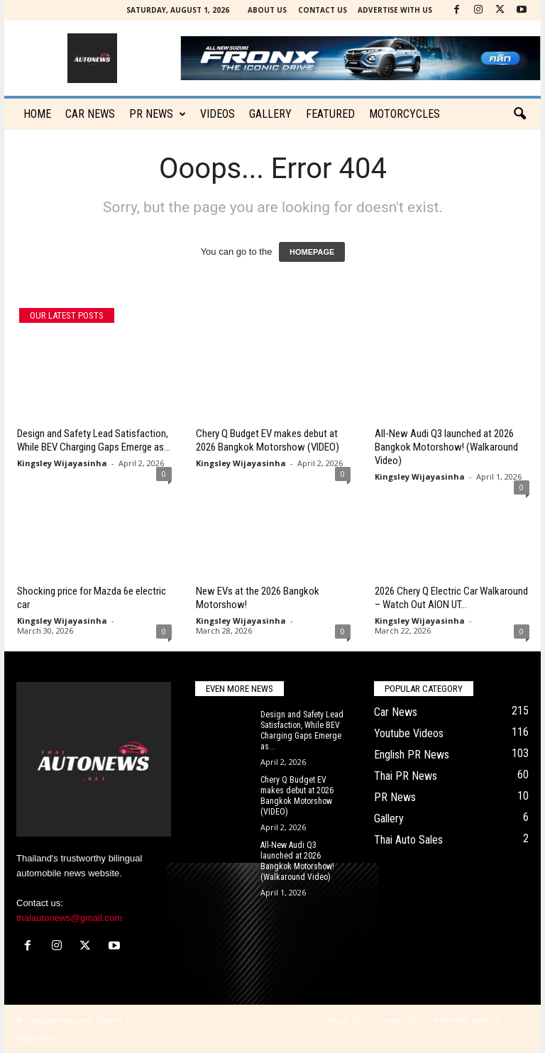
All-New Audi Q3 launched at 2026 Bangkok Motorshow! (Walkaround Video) (446, 447)
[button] (519, 114)
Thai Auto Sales (408, 840)
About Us (267, 10)
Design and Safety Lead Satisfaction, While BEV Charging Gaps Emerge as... (93, 440)
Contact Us (322, 10)
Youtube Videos (409, 733)
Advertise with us (395, 10)
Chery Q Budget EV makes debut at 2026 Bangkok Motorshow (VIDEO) (267, 440)
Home (37, 114)
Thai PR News (405, 776)
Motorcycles (404, 114)
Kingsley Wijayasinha (62, 463)
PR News (157, 114)
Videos (217, 114)
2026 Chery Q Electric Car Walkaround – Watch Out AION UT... (451, 598)
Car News (395, 712)
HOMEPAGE (312, 252)
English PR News (411, 754)
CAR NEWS (90, 114)
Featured (330, 114)
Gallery (270, 114)
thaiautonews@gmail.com (69, 918)
